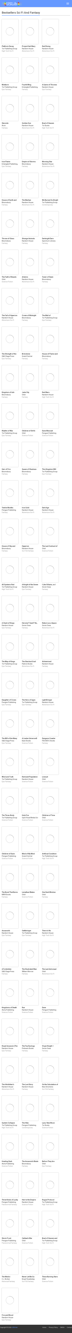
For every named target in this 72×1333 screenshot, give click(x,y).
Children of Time (48, 815)
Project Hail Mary (28, 46)
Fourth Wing (26, 85)
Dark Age (45, 508)
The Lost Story (27, 1084)
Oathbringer (26, 931)
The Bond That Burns (10, 892)
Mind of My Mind (28, 854)
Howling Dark (7, 1161)
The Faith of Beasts (9, 277)
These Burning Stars (50, 1277)
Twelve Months (7, 508)
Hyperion (25, 546)
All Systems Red (8, 585)
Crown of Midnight (29, 315)
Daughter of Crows (9, 700)
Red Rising (46, 46)
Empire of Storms (29, 162)
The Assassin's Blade (30, 1161)
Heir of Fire (6, 469)
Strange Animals (28, 238)
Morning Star (47, 162)
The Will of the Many (9, 738)
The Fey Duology (28, 1046)
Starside (5, 123)
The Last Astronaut (49, 969)
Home (44, 1327)
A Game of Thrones (49, 85)
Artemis (25, 277)
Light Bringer (47, 700)
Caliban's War (27, 1238)
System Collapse (8, 1123)
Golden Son (26, 123)
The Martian (26, 200)
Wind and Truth (7, 777)
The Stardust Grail (29, 661)
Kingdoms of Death (9, 1007)
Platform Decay (8, 46)
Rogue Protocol (48, 1200)
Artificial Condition (49, 854)
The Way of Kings (8, 661)
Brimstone (26, 354)
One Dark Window (49, 892)
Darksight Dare (48, 238)
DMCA (62, 1327)
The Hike (25, 1123)
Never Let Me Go (28, 1277)
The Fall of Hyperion (9, 315)
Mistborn (5, 85)
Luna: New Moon (48, 1123)
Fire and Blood (7, 1315)
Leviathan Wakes (28, 892)
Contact (69, 1327)
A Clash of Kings (8, 623)
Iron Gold (25, 508)
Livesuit (45, 777)
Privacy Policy (53, 1327)
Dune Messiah (47, 431)
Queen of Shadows (29, 469)
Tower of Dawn (47, 277)
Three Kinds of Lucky (10, 1200)
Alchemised (46, 661)
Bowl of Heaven (48, 123)
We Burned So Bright (50, 200)
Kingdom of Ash (8, 392)
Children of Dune (8, 854)
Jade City (25, 392)
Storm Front (6, 1238)
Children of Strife (28, 431)
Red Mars (46, 392)
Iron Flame (6, 162)
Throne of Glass (8, 238)
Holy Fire (25, 815)
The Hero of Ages (28, 700)
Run (23, 1007)
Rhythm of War (7, 431)
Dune (44, 1007)
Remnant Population (30, 777)
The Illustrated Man (29, 969)
